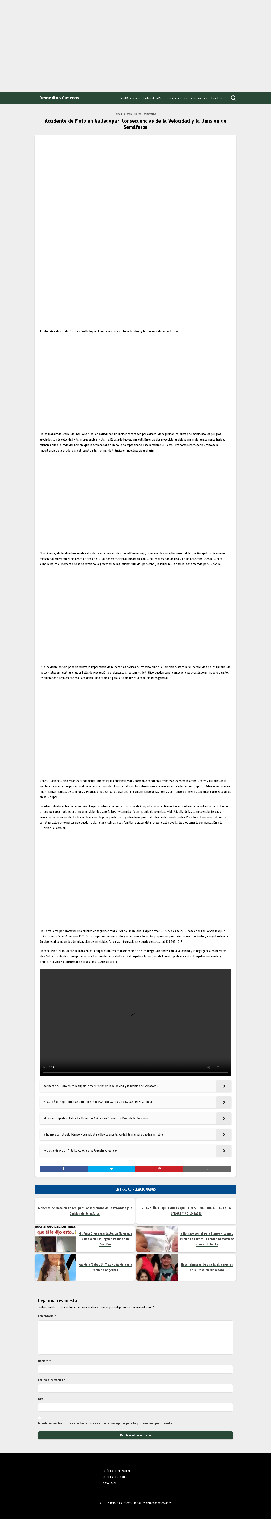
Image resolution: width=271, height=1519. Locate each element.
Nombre (44, 1361)
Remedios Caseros (59, 98)
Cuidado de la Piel (152, 98)
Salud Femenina (199, 98)
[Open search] (233, 98)
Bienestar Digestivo (176, 98)
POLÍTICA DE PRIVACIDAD (117, 1471)
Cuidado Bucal (218, 98)
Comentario (47, 1316)
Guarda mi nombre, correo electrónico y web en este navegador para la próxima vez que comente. (105, 1423)
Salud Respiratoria (130, 98)
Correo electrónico (52, 1380)
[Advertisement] (30, 45)
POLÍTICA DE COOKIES (115, 1477)
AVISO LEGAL (109, 1483)
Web (40, 1399)
